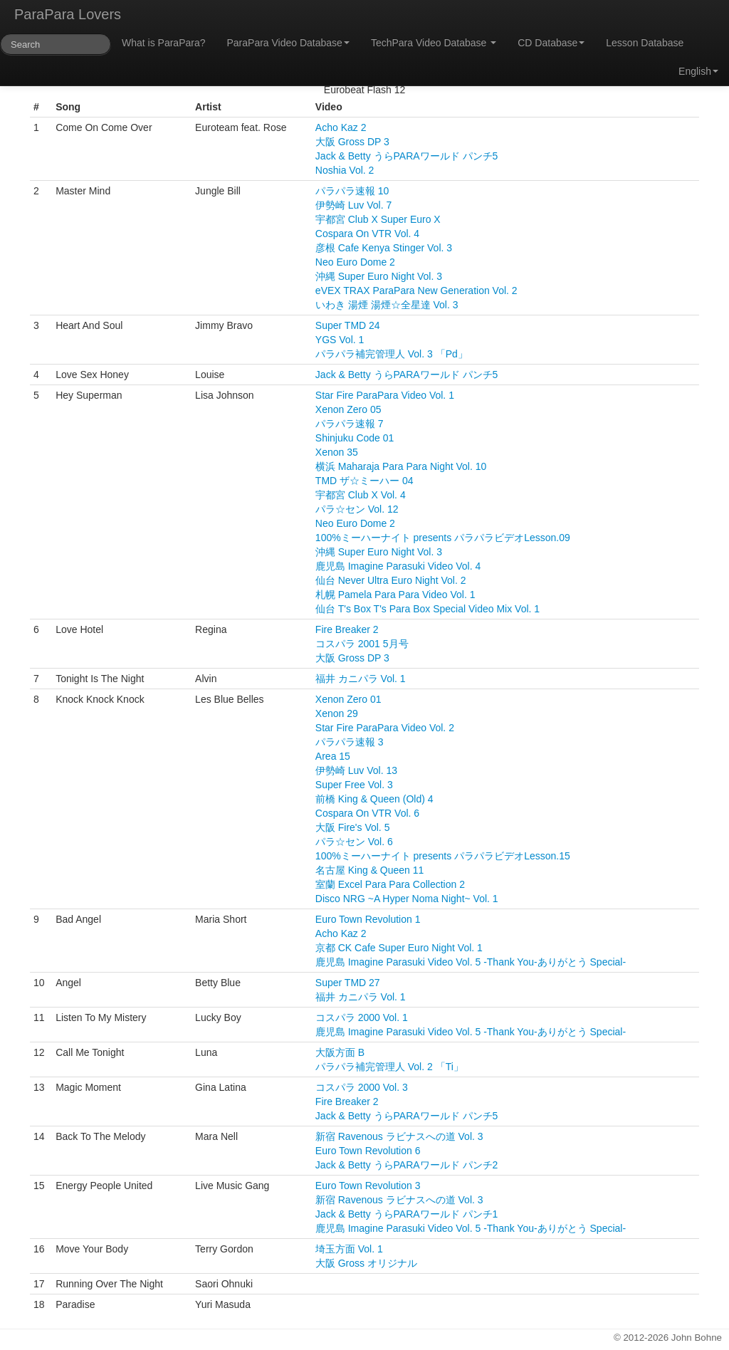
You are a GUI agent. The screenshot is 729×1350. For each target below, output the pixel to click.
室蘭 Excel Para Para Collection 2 (390, 884)
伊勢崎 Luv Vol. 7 (353, 205)
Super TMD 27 (347, 982)
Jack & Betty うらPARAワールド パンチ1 (406, 1214)
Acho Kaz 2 (341, 127)
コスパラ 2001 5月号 (362, 643)
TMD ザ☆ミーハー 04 (364, 480)
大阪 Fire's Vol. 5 (352, 827)
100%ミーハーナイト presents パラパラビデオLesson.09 (442, 537)
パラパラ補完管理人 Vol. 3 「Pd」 (391, 354)
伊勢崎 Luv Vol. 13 (356, 770)
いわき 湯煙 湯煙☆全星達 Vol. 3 (386, 304)
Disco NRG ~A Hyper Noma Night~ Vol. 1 (406, 898)
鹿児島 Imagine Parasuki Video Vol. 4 (398, 566)
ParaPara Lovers (67, 14)
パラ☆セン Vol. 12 (357, 509)
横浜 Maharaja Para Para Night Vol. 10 (400, 466)
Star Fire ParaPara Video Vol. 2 (384, 727)
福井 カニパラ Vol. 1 (360, 678)
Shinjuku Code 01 (354, 438)
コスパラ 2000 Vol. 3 (361, 1087)
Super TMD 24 (347, 325)
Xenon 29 (336, 713)
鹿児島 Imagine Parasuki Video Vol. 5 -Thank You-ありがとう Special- (470, 962)
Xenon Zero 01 (348, 699)
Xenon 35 (336, 452)
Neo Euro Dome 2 (355, 262)
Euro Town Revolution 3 (368, 1185)
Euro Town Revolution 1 (368, 919)
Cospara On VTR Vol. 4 (367, 233)
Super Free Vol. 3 (354, 784)
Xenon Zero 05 (348, 409)
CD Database (551, 42)
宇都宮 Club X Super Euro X (378, 219)
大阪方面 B (339, 1052)
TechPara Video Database (433, 42)
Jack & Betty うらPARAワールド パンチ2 (406, 1165)
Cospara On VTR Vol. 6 (367, 813)
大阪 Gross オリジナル (366, 1263)
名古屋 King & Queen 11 (369, 870)
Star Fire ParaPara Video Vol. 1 (384, 395)
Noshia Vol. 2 (344, 170)
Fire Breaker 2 (347, 629)
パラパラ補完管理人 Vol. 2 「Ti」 (389, 1066)
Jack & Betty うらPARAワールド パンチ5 (406, 156)
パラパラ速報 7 (349, 423)
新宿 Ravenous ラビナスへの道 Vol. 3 (399, 1136)
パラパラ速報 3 (349, 742)
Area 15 (332, 756)
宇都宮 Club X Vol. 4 (360, 495)
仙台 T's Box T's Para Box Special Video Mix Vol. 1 (427, 608)
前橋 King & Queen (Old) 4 (374, 799)
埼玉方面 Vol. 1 (349, 1249)
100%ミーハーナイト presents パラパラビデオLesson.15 (442, 856)
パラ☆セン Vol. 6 (354, 841)
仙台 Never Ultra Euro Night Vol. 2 (390, 580)
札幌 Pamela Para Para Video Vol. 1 (395, 594)
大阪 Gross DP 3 (352, 141)
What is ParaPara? (164, 42)
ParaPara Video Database (288, 42)
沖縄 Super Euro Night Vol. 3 (378, 276)
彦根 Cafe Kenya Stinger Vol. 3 (383, 247)
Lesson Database (644, 42)
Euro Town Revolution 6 (368, 1150)
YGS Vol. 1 (339, 339)
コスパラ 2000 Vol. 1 (361, 1017)
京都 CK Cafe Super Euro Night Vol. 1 (399, 947)
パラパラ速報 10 (352, 191)
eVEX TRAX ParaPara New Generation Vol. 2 (416, 290)
